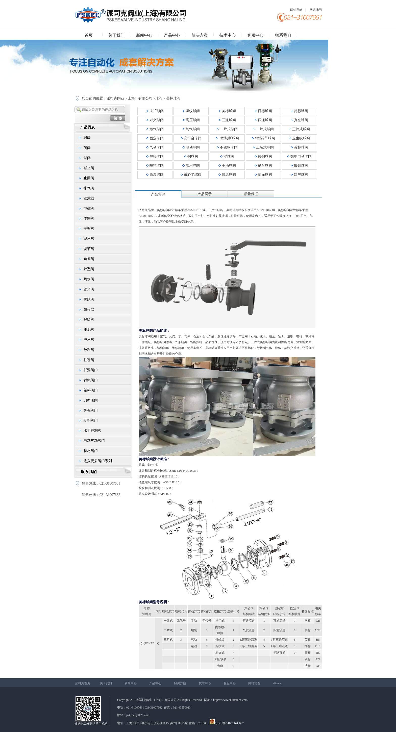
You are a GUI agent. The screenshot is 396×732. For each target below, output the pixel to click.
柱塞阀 (89, 360)
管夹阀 (89, 289)
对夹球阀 (155, 120)
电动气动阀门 (94, 441)
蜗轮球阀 (155, 165)
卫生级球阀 (299, 138)
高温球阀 (155, 174)
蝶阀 (87, 158)
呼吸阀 (89, 319)
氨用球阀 (191, 165)
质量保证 (251, 194)
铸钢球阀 (263, 156)
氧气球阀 (191, 129)
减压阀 (89, 239)
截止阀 (89, 168)
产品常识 (158, 194)
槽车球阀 (263, 165)
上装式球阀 (263, 147)
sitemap (277, 683)
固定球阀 (155, 138)
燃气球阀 (155, 129)
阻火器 (89, 309)
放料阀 (89, 350)
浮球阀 (227, 156)
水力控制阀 (92, 431)
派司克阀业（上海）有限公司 (130, 98)
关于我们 (116, 35)
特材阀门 (91, 451)
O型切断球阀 (227, 138)
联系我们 (283, 35)
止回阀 (89, 178)
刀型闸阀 (91, 400)
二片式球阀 (227, 129)
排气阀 (89, 188)
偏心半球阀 (191, 174)
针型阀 (89, 269)
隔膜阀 (89, 299)
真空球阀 (299, 120)
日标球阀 (263, 111)
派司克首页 (82, 683)
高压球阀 (191, 120)
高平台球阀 (191, 138)
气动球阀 (155, 147)
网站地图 (316, 10)
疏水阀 (89, 279)
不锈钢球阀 (227, 147)
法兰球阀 (155, 111)
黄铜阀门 (91, 420)
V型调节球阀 (263, 138)
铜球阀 (191, 156)
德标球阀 (299, 111)
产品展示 (204, 194)
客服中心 (255, 35)
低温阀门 (91, 370)
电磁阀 (89, 208)
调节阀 (89, 249)
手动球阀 (227, 165)
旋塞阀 (89, 218)
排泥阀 (89, 330)
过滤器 (89, 198)
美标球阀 (173, 98)
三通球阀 (227, 120)
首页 (89, 35)
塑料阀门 (91, 390)
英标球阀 (299, 147)
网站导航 (296, 10)
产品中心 (172, 35)
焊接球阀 (155, 156)
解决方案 (200, 35)
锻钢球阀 (299, 165)
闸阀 (87, 148)
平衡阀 (89, 229)
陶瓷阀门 (91, 410)
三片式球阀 (299, 129)
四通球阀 (263, 120)
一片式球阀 (263, 129)
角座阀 (89, 259)
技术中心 (227, 35)
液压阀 (89, 340)
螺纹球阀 (191, 111)
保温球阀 (227, 174)
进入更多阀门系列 (98, 461)
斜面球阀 (263, 174)
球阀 (158, 98)
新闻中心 (144, 35)
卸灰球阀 (299, 174)
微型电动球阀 (299, 156)
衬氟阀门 (91, 380)
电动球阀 (191, 147)
